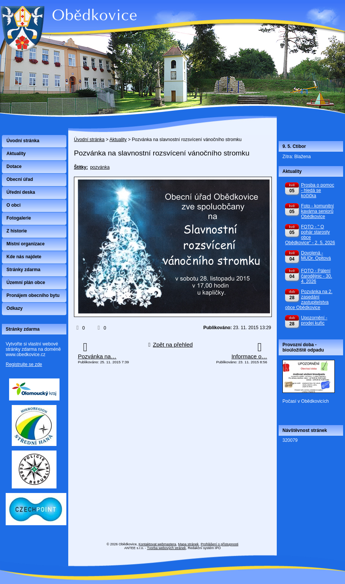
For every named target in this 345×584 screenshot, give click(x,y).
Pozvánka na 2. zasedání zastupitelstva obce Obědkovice (308, 299)
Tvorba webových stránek (166, 548)
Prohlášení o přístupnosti (219, 544)
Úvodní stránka (89, 139)
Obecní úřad (19, 179)
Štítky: (81, 167)
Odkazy (14, 308)
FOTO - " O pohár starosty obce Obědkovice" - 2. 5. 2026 (310, 234)
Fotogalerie (18, 218)
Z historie (16, 231)
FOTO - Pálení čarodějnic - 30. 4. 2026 (316, 276)
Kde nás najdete (23, 256)
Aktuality (118, 139)
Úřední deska (20, 192)
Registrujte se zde (24, 364)
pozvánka (100, 167)
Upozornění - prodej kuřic (314, 320)
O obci (13, 205)
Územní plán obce (25, 282)
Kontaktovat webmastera (157, 544)
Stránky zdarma (23, 269)
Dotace (14, 166)
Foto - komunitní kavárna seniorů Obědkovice (317, 211)
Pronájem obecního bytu (33, 295)
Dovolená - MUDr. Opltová (316, 255)
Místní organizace (25, 243)
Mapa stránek (188, 544)
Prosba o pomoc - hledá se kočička (317, 190)
